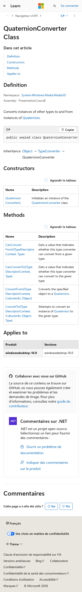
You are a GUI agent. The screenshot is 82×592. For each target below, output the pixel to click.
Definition (13, 56)
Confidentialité (13, 567)
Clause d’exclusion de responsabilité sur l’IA (32, 554)
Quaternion (31, 117)
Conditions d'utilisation (18, 579)
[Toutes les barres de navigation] (7, 15)
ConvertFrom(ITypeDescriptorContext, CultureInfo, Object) (18, 293)
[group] (41, 138)
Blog (39, 561)
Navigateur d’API (26, 16)
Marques (9, 586)
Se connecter (70, 6)
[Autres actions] (75, 15)
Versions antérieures (16, 561)
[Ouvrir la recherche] (54, 6)
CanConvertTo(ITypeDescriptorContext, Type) (18, 271)
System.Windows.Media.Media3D (43, 95)
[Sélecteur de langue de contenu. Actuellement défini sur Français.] (13, 523)
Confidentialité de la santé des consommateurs (34, 573)
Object (27, 151)
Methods (13, 68)
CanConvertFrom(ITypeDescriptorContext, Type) (19, 249)
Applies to (13, 73)
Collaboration (59, 561)
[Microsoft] (41, 6)
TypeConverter (49, 151)
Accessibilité (47, 579)
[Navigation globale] (4, 6)
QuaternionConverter (46, 203)
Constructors (15, 62)
